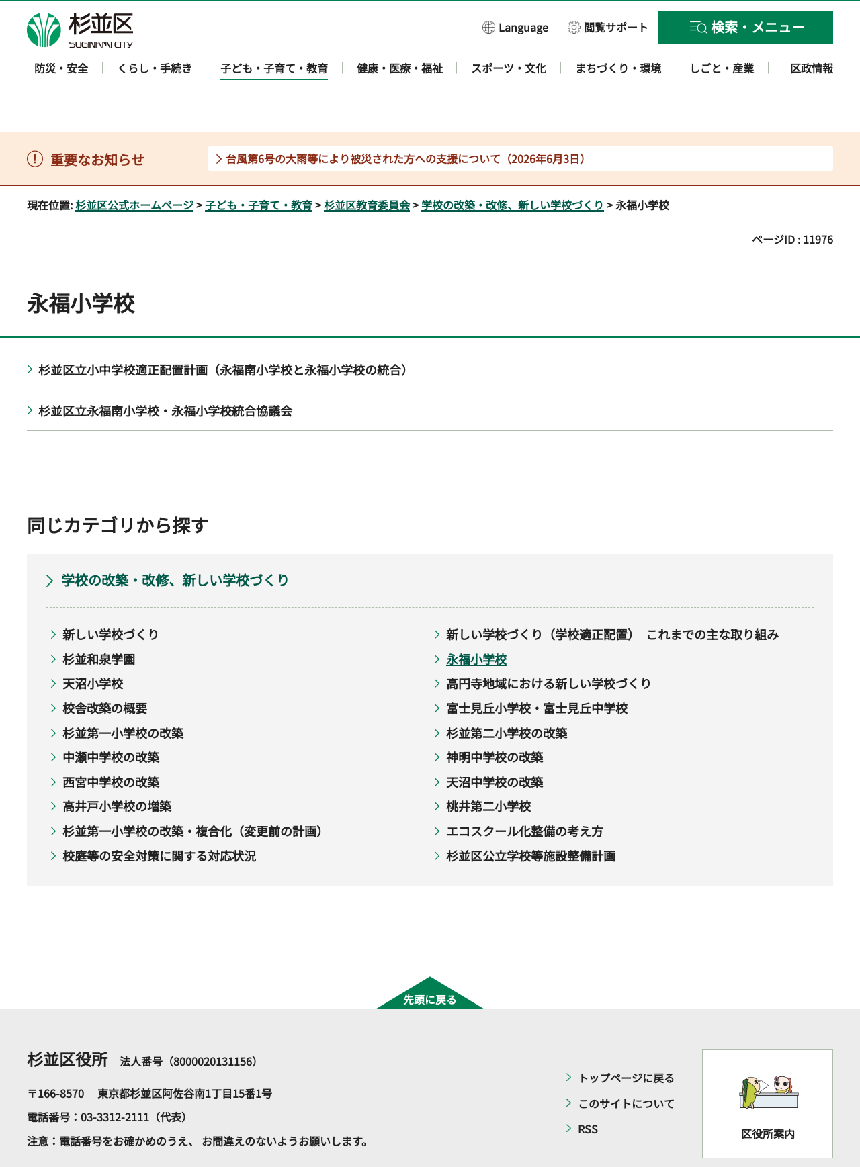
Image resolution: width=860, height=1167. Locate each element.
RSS (588, 1090)
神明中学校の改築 (494, 718)
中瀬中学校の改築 (110, 718)
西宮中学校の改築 (110, 742)
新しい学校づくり (110, 595)
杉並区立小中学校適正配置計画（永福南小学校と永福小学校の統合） (225, 330)
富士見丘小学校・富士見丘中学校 (537, 669)
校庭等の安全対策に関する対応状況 (159, 816)
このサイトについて (626, 1064)
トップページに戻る (626, 1039)
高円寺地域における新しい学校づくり (549, 644)
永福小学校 (476, 619)
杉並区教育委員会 (367, 166)
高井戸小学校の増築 (116, 767)
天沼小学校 (92, 644)
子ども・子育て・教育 (258, 166)
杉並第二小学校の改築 (506, 693)
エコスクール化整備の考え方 (524, 791)
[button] (515, 26)
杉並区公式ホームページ (134, 166)
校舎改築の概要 (104, 669)
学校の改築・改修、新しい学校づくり (512, 166)
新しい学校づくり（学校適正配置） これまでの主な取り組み (612, 595)
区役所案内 (768, 1095)
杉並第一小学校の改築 (122, 693)
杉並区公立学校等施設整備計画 (530, 816)
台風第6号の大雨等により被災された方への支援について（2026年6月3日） (408, 119)
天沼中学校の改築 (494, 742)
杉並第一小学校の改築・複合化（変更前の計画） (195, 791)
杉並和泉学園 (98, 619)
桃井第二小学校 (488, 767)
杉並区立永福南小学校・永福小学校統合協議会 (165, 372)
